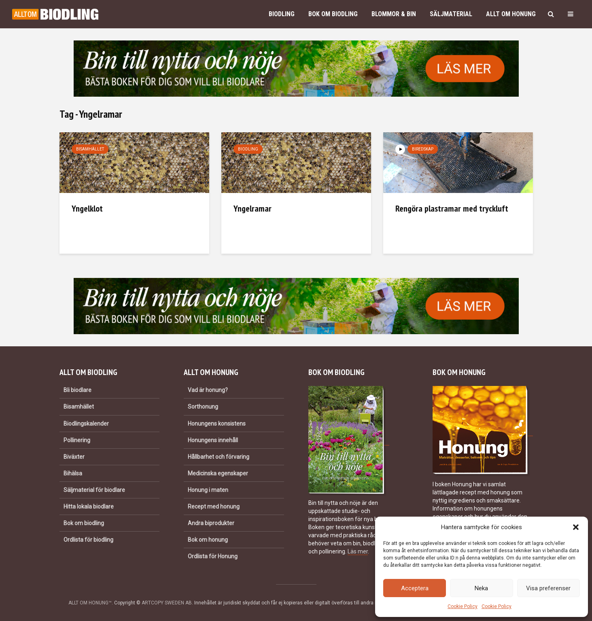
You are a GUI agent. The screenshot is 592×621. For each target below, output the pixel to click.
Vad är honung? (208, 390)
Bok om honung (208, 539)
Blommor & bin (393, 14)
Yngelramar (252, 208)
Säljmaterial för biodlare (94, 490)
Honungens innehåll (213, 440)
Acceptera (415, 588)
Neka (481, 588)
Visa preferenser (548, 588)
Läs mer (358, 551)
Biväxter (74, 457)
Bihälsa (73, 473)
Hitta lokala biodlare (89, 506)
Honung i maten (208, 490)
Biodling (282, 14)
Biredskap (422, 149)
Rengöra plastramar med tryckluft (451, 208)
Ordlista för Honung (213, 556)
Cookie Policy (462, 606)
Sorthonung (203, 406)
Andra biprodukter (211, 523)
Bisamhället (90, 149)
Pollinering (77, 440)
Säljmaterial (451, 14)
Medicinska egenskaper (218, 473)
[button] (576, 527)
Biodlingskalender (86, 423)
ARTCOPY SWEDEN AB (167, 603)
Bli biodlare (77, 390)
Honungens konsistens (217, 423)
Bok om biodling (333, 14)
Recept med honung (214, 506)
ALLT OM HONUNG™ (90, 603)
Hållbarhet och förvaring (218, 457)
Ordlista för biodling (88, 539)
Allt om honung (511, 14)
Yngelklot (87, 208)
